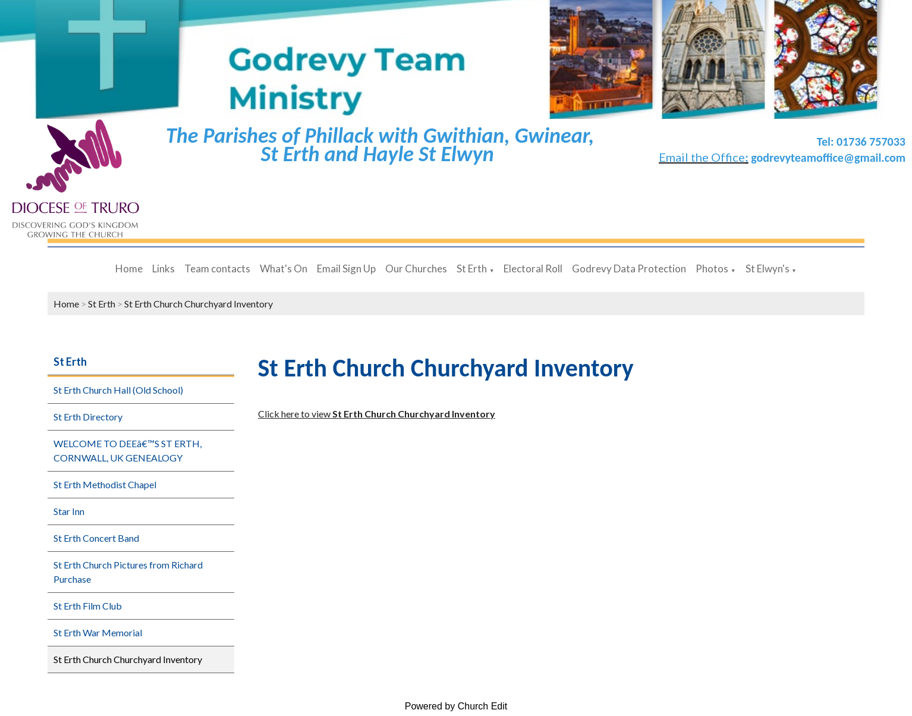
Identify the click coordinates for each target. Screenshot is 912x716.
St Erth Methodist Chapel (105, 484)
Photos (712, 268)
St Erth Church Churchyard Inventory (198, 303)
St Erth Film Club (88, 605)
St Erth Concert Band (96, 538)
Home (129, 268)
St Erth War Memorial (98, 632)
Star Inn (69, 511)
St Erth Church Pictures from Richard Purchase (128, 572)
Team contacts (217, 268)
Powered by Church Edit (456, 706)
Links (163, 268)
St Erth (472, 268)
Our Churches (416, 268)
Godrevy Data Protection (629, 268)
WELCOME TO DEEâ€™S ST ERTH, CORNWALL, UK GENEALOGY (128, 450)
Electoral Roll (533, 268)
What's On (283, 268)
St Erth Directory (88, 416)
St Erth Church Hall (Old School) (118, 389)
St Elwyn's (768, 268)
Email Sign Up (346, 268)
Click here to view (376, 413)
